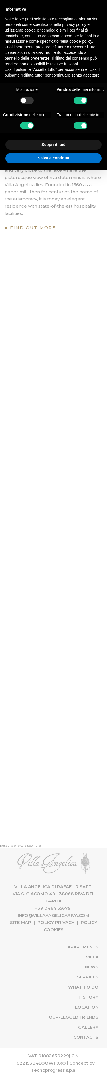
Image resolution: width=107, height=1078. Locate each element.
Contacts (86, 1037)
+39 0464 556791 (53, 908)
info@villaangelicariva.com (53, 915)
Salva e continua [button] (53, 158)
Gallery (88, 1027)
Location (86, 1007)
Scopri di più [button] (53, 144)
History (88, 997)
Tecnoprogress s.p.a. (53, 1070)
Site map (20, 922)
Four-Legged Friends (72, 1017)
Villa (92, 957)
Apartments (82, 947)
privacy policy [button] (74, 24)
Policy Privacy (55, 922)
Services (87, 977)
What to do (83, 987)
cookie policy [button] (80, 41)
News (91, 967)
